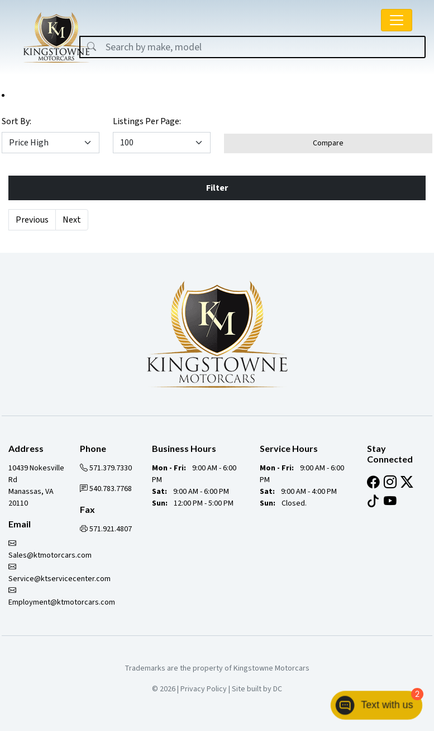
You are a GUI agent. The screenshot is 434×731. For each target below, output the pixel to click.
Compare (328, 143)
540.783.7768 (106, 488)
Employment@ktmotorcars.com (61, 596)
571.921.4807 (106, 529)
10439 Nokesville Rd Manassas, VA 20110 (36, 486)
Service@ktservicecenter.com (59, 573)
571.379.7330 (106, 468)
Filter (217, 188)
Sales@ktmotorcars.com (50, 549)
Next (72, 220)
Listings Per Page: (147, 121)
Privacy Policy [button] (203, 689)
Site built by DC (257, 689)
